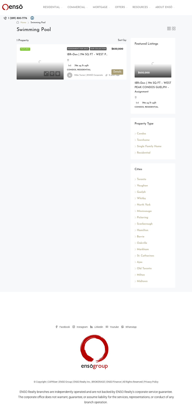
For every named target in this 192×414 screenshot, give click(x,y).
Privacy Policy (151, 381)
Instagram (80, 327)
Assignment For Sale (78, 49)
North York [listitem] (143, 204)
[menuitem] (15, 18)
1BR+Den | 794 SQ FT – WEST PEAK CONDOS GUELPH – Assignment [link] (153, 87)
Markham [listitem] (142, 249)
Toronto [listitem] (140, 179)
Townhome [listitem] (142, 140)
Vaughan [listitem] (141, 185)
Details (117, 73)
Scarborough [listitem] (144, 224)
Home (23, 22)
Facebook (62, 327)
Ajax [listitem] (138, 262)
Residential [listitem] (142, 152)
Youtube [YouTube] (112, 327)
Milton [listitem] (140, 275)
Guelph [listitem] (140, 192)
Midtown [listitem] (141, 281)
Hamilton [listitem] (141, 230)
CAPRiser (53, 381)
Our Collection (98, 49)
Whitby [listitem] (140, 198)
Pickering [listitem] (141, 217)
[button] (169, 29)
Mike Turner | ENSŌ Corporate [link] (88, 75)
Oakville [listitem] (141, 243)
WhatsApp (129, 327)
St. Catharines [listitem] (144, 255)
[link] (40, 62)
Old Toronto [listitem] (143, 268)
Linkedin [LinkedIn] (96, 327)
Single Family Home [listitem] (148, 146)
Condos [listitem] (140, 133)
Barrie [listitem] (139, 236)
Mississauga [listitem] (143, 211)
